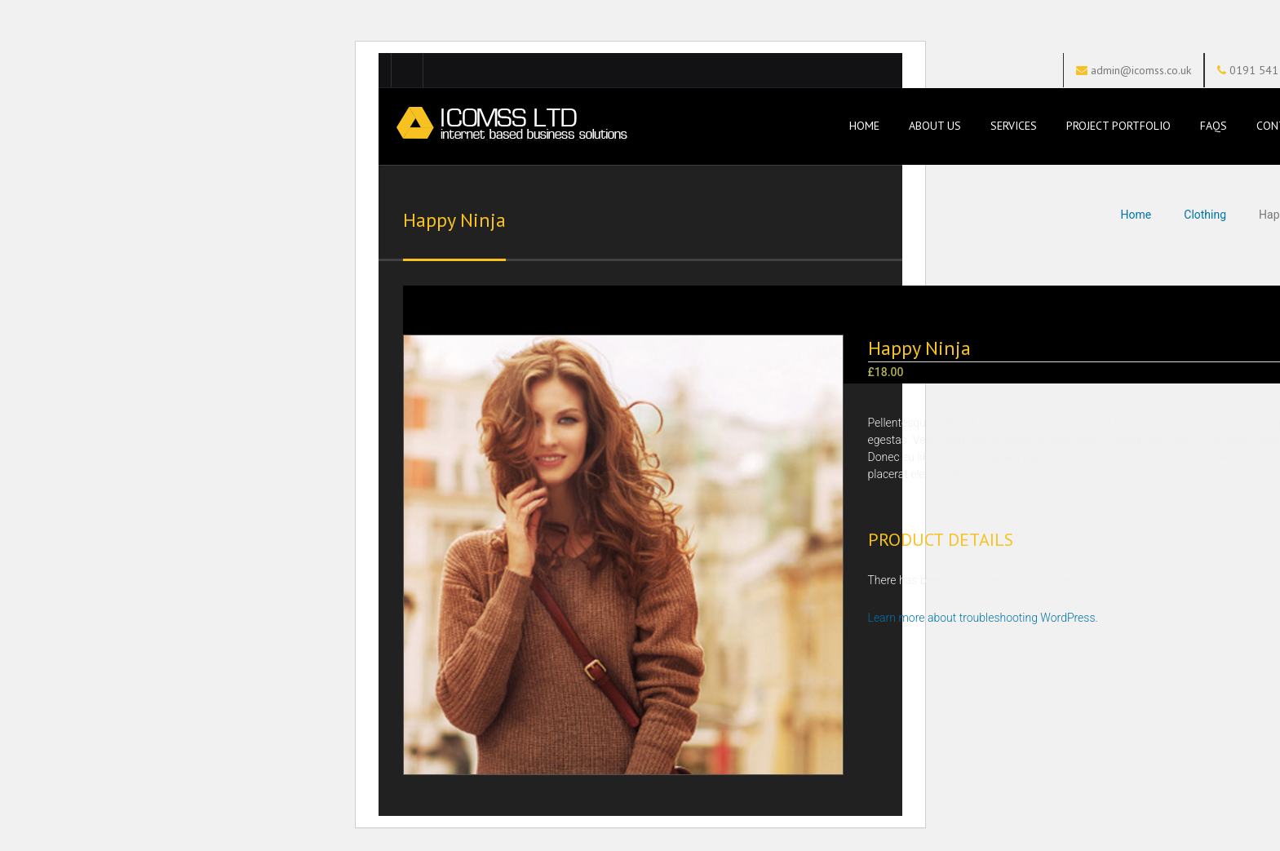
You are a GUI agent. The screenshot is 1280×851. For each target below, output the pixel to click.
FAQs (1213, 125)
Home (862, 125)
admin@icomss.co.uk (1141, 70)
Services (1013, 125)
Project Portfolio (1118, 125)
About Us (935, 125)
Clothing (1205, 214)
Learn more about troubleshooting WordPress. (983, 617)
